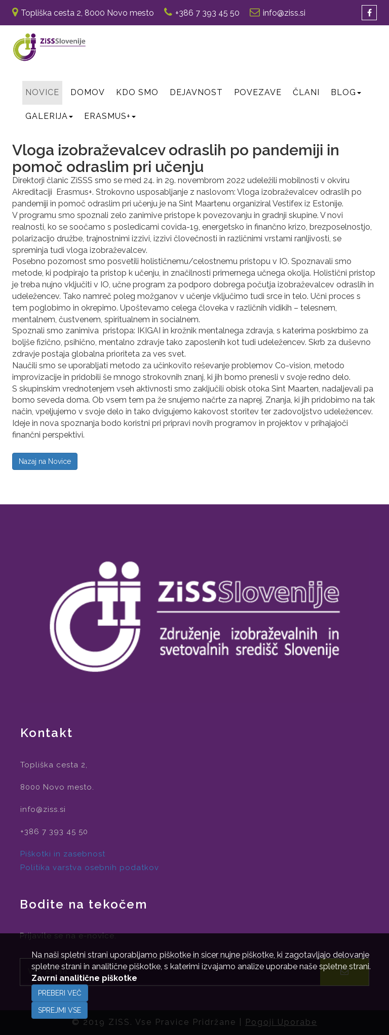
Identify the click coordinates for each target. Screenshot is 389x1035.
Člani (306, 92)
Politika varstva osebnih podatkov (89, 867)
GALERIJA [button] (49, 116)
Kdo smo (137, 92)
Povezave (258, 92)
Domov (87, 92)
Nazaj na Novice (45, 461)
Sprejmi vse (59, 1010)
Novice (42, 92)
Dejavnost (196, 92)
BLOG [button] (346, 92)
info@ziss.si (284, 13)
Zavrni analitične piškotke (84, 978)
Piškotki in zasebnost (62, 853)
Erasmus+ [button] (110, 116)
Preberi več (60, 993)
